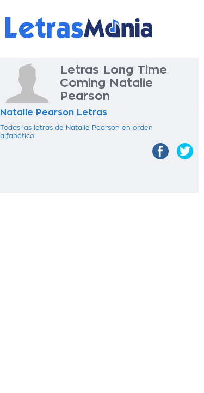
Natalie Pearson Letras (53, 112)
